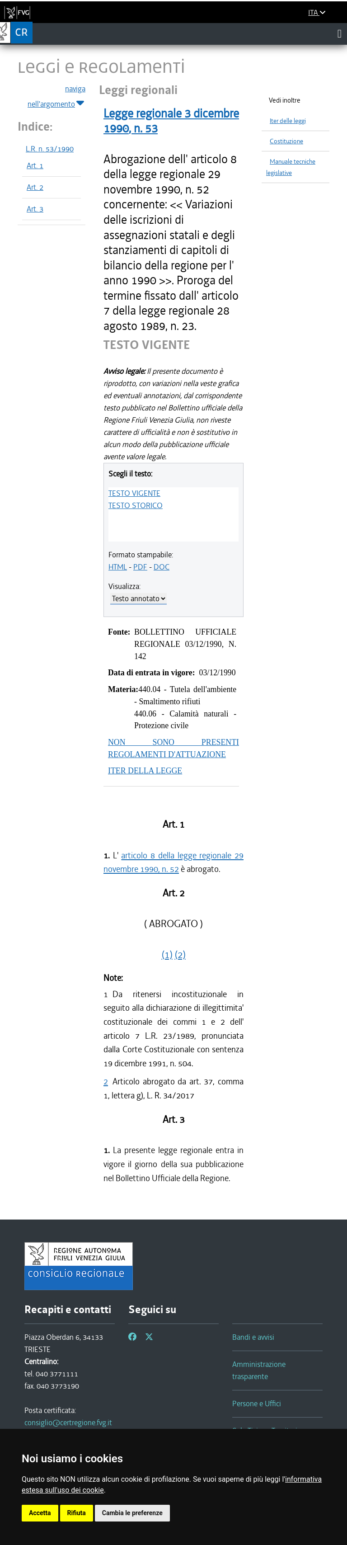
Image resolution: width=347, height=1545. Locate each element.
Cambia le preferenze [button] (132, 1513)
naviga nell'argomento (56, 97)
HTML (117, 567)
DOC (161, 567)
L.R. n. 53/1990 (50, 149)
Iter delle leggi (288, 121)
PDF (140, 567)
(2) (180, 954)
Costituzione (286, 141)
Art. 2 (35, 187)
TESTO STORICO (135, 505)
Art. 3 (35, 209)
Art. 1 (35, 165)
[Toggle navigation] (339, 33)
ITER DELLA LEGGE (145, 770)
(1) (167, 954)
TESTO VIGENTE (134, 493)
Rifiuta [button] (76, 1513)
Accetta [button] (40, 1513)
